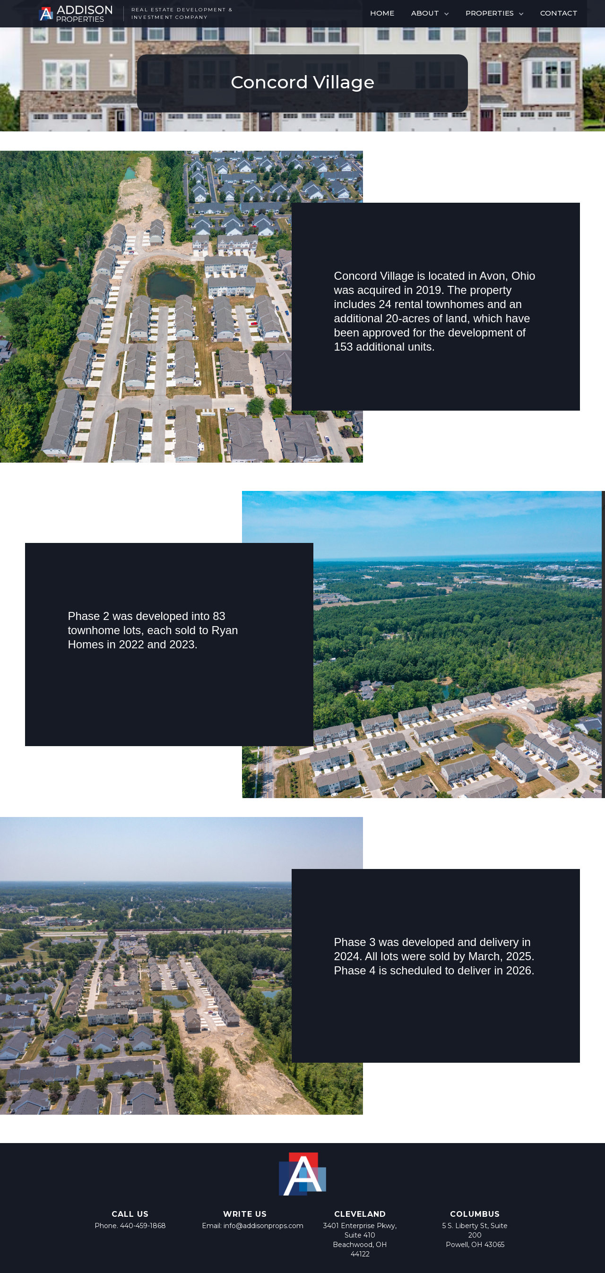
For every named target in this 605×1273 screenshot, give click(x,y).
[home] (131, 13)
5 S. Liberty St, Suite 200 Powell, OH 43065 (475, 1235)
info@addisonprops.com (263, 1225)
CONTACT (559, 13)
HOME (382, 13)
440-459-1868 (143, 1225)
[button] (431, 13)
